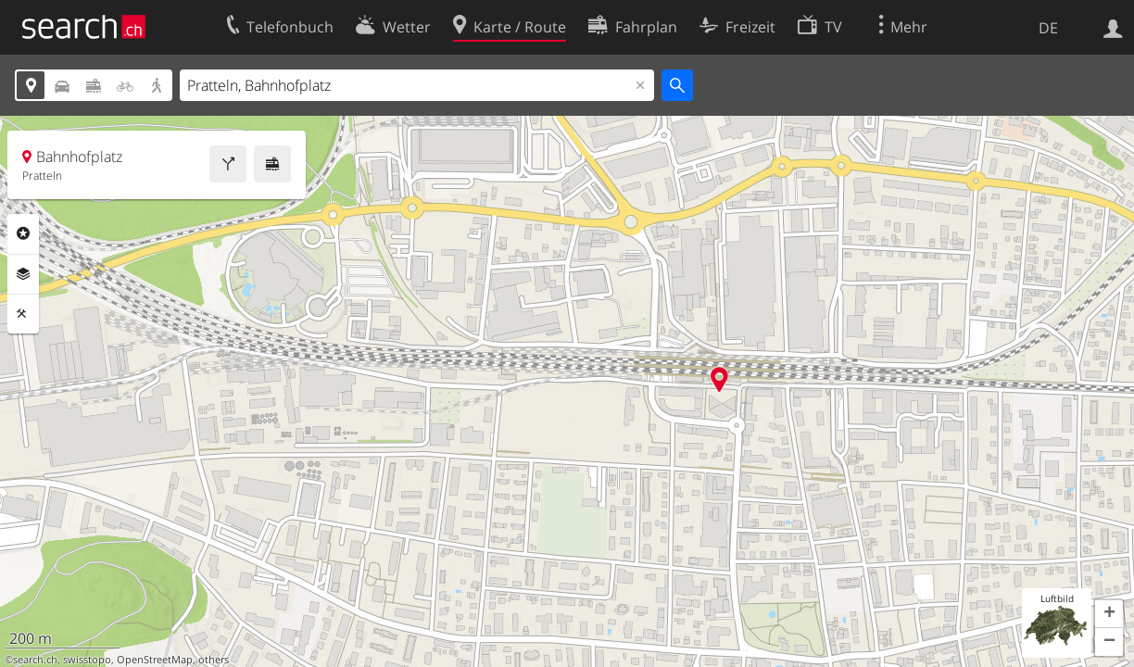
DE (1048, 28)
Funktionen (23, 314)
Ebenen (23, 274)
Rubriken (23, 233)
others (213, 659)
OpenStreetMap (155, 659)
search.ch (35, 659)
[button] (1109, 614)
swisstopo (87, 659)
